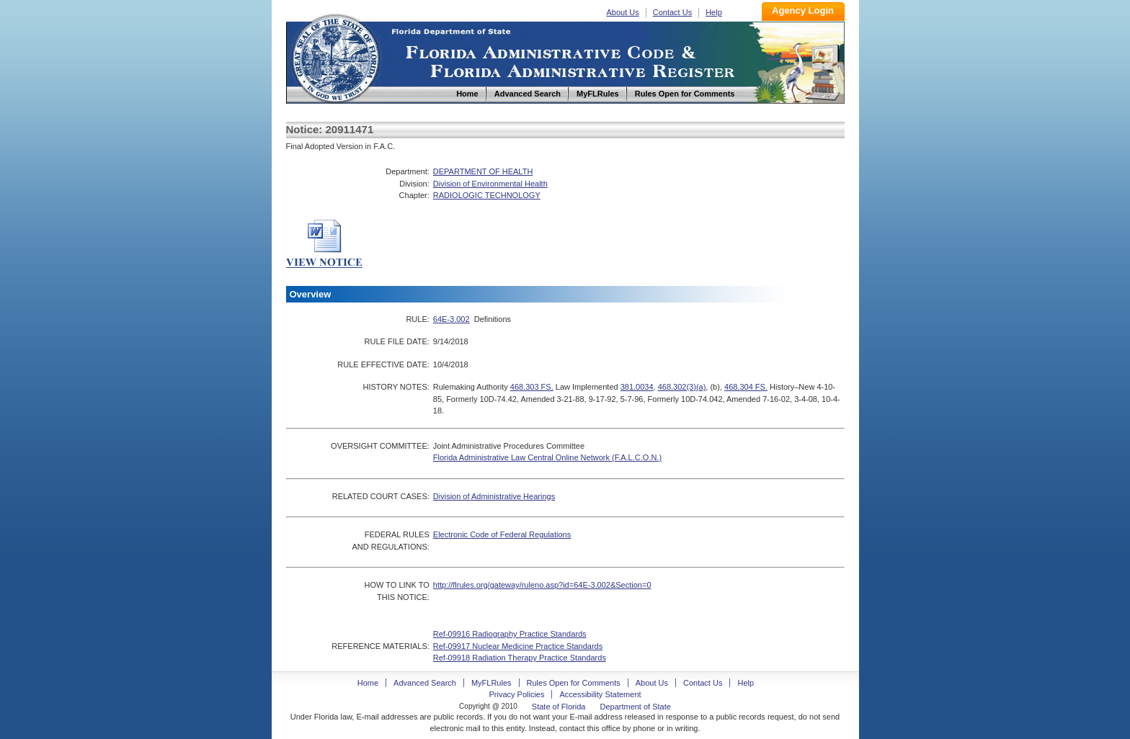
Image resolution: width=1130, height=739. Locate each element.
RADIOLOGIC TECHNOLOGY (486, 195)
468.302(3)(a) (682, 386)
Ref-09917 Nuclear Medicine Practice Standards (517, 646)
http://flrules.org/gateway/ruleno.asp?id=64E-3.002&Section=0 (542, 585)
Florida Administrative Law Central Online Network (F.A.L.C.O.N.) (547, 457)
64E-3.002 (451, 319)
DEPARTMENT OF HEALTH (483, 171)
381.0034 (637, 386)
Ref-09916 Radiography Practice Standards (510, 634)
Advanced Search (424, 682)
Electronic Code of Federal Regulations (502, 534)
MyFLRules (491, 682)
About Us (623, 12)
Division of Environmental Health (490, 183)
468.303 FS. (531, 386)
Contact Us (672, 12)
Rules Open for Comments (573, 682)
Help (714, 12)
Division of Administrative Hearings (494, 496)
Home (335, 56)
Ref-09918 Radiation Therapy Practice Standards (519, 657)
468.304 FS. (746, 386)
